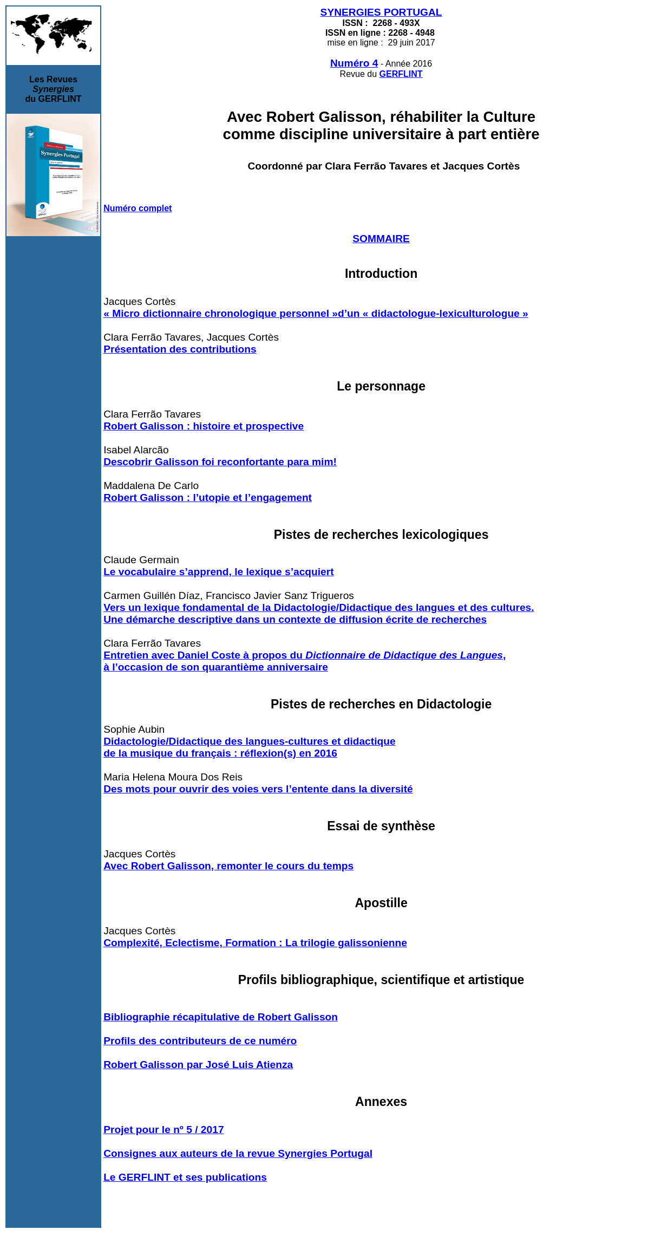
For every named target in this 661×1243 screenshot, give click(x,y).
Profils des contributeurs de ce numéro (200, 1040)
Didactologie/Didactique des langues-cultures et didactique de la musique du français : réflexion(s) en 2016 (249, 747)
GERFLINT (401, 74)
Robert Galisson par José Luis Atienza (198, 1064)
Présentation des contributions (180, 349)
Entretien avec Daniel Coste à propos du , (304, 655)
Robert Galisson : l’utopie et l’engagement (207, 497)
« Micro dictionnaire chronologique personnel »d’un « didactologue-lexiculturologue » (315, 313)
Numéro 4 (354, 63)
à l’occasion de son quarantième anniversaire (215, 667)
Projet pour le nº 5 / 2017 (163, 1129)
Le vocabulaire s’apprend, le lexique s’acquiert (218, 571)
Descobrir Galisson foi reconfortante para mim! (220, 461)
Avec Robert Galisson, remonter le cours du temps (228, 865)
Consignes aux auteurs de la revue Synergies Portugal (237, 1153)
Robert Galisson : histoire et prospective (203, 426)
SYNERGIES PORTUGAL (381, 12)
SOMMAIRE (381, 238)
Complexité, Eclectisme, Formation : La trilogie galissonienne (255, 942)
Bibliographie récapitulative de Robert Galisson (220, 1017)
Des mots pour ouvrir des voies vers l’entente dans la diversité (258, 789)
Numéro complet (137, 208)
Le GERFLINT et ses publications (185, 1177)
